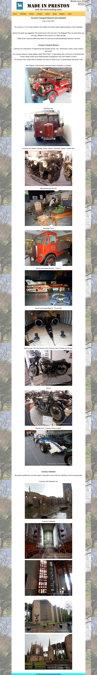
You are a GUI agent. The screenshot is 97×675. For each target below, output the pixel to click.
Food (69, 14)
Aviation (39, 14)
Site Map (23, 14)
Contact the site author (53, 674)
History (31, 14)
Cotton (47, 14)
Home (15, 14)
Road (54, 14)
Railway (62, 14)
